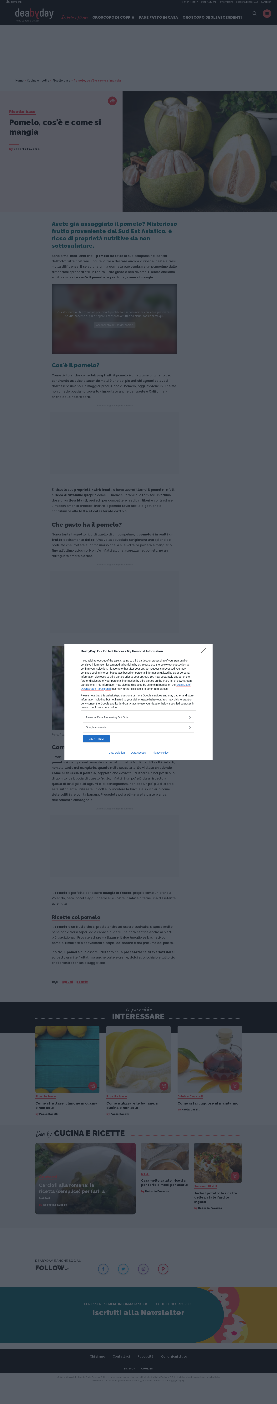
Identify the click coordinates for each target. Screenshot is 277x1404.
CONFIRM (101, 738)
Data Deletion (116, 753)
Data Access (138, 753)
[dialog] (138, 702)
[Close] (205, 651)
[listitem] (138, 717)
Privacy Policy (160, 753)
